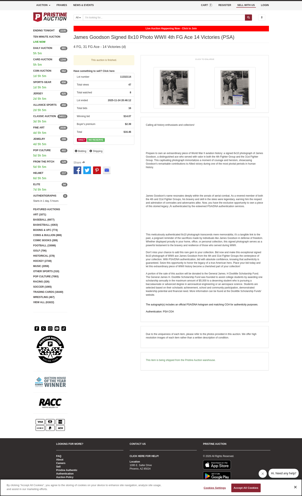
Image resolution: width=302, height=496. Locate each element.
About (59, 459)
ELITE (36, 184)
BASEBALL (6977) (44, 219)
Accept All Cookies (246, 487)
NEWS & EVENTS (83, 5)
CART (206, 5)
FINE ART (39, 127)
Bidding (80, 151)
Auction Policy (64, 477)
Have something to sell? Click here (94, 71)
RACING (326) (41, 281)
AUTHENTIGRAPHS (44, 195)
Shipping (96, 151)
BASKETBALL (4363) (45, 224)
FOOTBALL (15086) (44, 245)
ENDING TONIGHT (44, 30)
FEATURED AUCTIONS (46, 209)
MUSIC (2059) (41, 266)
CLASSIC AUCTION (44, 116)
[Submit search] (248, 17)
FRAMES (62, 5)
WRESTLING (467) (44, 297)
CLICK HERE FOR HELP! (144, 456)
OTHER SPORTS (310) (46, 271)
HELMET (38, 173)
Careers (61, 463)
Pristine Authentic (66, 470)
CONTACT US (138, 444)
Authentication (65, 473)
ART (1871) (39, 214)
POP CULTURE (42, 150)
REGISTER (224, 5)
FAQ (58, 456)
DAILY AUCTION (42, 48)
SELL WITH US (246, 5)
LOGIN (265, 5)
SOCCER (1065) (42, 286)
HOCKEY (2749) (42, 261)
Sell (58, 466)
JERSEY (38, 93)
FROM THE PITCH (43, 161)
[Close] (295, 487)
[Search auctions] (164, 17)
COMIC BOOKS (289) (45, 240)
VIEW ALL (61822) (43, 302)
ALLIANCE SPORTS (45, 104)
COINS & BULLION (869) (47, 235)
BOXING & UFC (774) (45, 230)
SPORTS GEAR (42, 82)
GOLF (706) (40, 250)
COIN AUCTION (42, 70)
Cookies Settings (215, 487)
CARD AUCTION (42, 59)
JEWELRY (39, 139)
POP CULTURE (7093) (46, 276)
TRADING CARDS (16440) (48, 292)
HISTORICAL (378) (44, 255)
